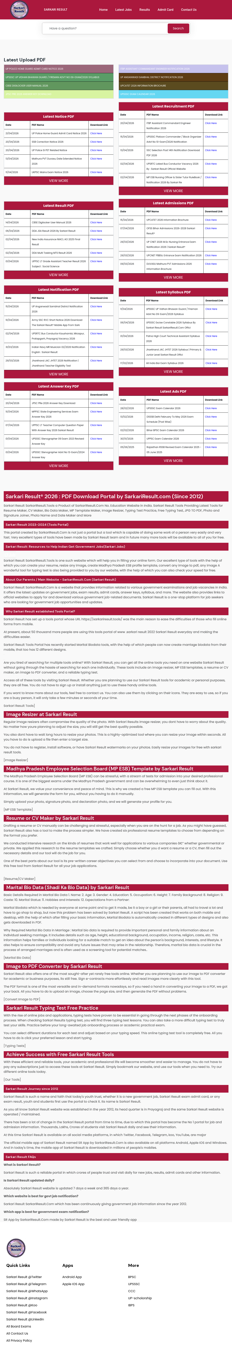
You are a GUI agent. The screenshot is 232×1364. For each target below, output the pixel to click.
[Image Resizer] (16, 760)
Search (178, 28)
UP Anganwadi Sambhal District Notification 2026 (151, 77)
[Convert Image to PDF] (22, 999)
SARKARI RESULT (55, 10)
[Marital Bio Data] (17, 957)
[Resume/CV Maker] (19, 879)
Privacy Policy (164, 1351)
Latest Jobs (123, 10)
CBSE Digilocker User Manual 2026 (27, 85)
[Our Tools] (12, 1079)
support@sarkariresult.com (205, 1270)
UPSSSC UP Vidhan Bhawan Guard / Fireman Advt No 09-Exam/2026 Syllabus (52, 77)
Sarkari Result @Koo (21, 1305)
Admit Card (166, 10)
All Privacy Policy (19, 1340)
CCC (132, 1291)
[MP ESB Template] (18, 809)
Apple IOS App (73, 1284)
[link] (10, 555)
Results (144, 10)
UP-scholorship (140, 1298)
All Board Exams (18, 1326)
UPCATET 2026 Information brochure (143, 85)
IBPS (131, 1305)
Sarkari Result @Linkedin (25, 1319)
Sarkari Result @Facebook (26, 1312)
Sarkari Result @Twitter (24, 1277)
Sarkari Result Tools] (19, 705)
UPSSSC (134, 1284)
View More (58, 180)
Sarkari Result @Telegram (26, 1284)
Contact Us (189, 10)
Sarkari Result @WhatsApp (27, 1291)
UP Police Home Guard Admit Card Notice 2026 (34, 68)
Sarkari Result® (24, 496)
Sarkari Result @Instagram (27, 1298)
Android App (72, 1277)
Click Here (96, 133)
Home (103, 10)
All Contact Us (17, 1333)
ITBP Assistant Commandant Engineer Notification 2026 (155, 68)
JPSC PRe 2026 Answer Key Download (28, 94)
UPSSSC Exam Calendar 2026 (137, 94)
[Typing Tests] (15, 1046)
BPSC (132, 1277)
